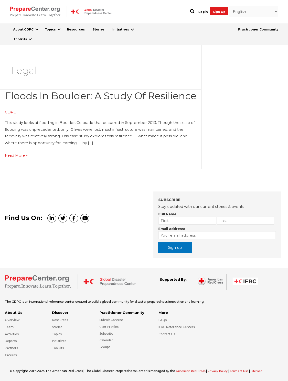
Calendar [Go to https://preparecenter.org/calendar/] (106, 340)
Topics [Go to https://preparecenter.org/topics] (57, 334)
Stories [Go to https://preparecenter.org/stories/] (57, 327)
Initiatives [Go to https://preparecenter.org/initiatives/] (59, 341)
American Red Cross (191, 371)
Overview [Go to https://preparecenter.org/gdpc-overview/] (12, 320)
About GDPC (23, 29)
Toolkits (20, 39)
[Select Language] (253, 11)
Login (203, 12)
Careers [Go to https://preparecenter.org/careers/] (11, 355)
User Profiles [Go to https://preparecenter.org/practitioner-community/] (108, 327)
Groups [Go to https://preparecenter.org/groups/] (104, 347)
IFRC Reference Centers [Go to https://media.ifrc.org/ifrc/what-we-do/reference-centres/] (177, 327)
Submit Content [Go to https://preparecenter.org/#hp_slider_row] (111, 320)
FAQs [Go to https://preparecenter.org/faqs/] (163, 320)
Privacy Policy (219, 371)
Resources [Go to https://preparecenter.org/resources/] (60, 320)
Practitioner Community (258, 29)
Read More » (16, 167)
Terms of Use (241, 371)
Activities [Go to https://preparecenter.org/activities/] (12, 334)
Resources (76, 29)
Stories (99, 29)
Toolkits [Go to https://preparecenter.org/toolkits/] (58, 348)
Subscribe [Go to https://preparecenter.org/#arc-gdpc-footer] (106, 333)
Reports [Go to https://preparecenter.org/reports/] (11, 341)
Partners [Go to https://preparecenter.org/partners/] (11, 348)
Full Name (167, 214)
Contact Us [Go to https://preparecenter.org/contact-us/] (167, 334)
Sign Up (219, 12)
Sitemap (260, 371)
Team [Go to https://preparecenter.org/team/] (9, 327)
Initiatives (120, 29)
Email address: (171, 229)
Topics (50, 29)
